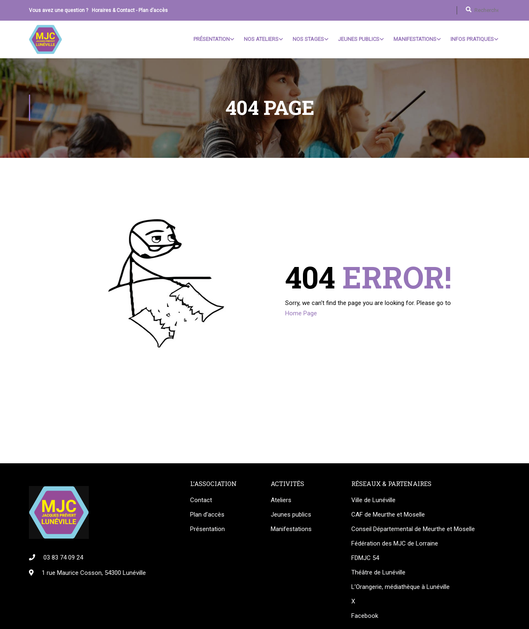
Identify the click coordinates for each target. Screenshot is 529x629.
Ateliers (281, 501)
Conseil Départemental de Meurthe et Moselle (413, 530)
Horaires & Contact (113, 10)
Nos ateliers (261, 39)
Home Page (301, 314)
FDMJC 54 (365, 558)
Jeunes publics (291, 515)
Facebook (364, 616)
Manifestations (414, 39)
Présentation (211, 39)
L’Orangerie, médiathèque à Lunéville (400, 587)
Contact (201, 501)
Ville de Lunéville (373, 501)
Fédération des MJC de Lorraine (394, 544)
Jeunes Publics (358, 39)
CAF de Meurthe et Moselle (388, 515)
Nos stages (308, 39)
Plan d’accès (153, 10)
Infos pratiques (472, 39)
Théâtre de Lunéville (378, 573)
